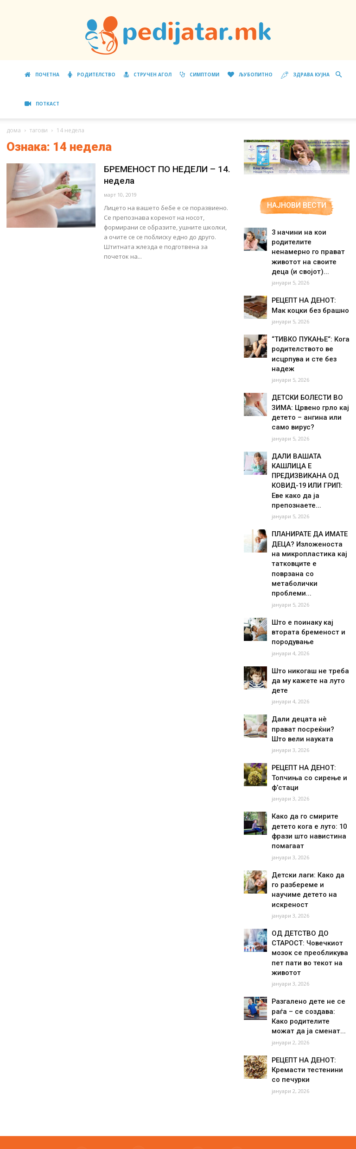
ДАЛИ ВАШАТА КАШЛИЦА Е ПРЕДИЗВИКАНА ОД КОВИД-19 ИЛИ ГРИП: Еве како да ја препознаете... (311, 464)
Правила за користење (262, 1124)
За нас (130, 1124)
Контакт (316, 1124)
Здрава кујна (305, 75)
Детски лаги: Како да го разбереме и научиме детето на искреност (308, 839)
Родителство (91, 74)
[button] (338, 74)
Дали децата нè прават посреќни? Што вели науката (308, 685)
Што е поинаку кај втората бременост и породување (304, 598)
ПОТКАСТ (42, 103)
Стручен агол (148, 74)
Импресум (162, 1124)
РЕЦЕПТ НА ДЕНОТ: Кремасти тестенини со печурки (307, 1013)
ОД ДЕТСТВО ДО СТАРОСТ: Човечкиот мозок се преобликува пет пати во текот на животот (306, 897)
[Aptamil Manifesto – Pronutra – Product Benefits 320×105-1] (297, 172)
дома (13, 130)
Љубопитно (250, 74)
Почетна (42, 74)
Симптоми (199, 74)
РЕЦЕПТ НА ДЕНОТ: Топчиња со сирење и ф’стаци (305, 733)
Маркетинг (203, 1124)
